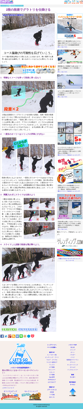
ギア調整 (52, 367)
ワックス (52, 365)
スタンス (52, 372)
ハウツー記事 (5, 5)
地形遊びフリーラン (17, 5)
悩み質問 (52, 377)
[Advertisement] (70, 109)
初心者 (73, 347)
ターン (73, 352)
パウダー (72, 355)
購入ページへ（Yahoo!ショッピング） (69, 155)
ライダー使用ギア (52, 362)
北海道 (52, 392)
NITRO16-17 (52, 379)
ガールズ (72, 367)
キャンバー (51, 369)
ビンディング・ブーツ (52, 357)
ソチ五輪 (52, 394)
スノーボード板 (52, 355)
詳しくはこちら (62, 47)
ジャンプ (72, 350)
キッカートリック (72, 365)
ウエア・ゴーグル (52, 360)
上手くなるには (52, 389)
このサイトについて (8, 388)
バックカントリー (72, 369)
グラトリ (72, 362)
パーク (73, 357)
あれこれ (52, 397)
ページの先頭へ (52, 347)
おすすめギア (52, 382)
